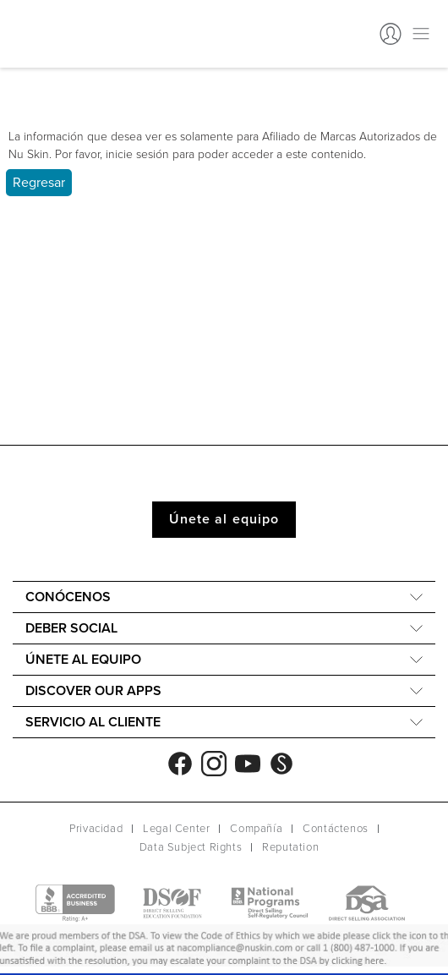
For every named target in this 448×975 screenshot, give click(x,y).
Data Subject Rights (190, 847)
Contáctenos (336, 828)
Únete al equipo (224, 519)
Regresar (39, 182)
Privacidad (96, 828)
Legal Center (176, 828)
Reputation (290, 847)
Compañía (256, 828)
